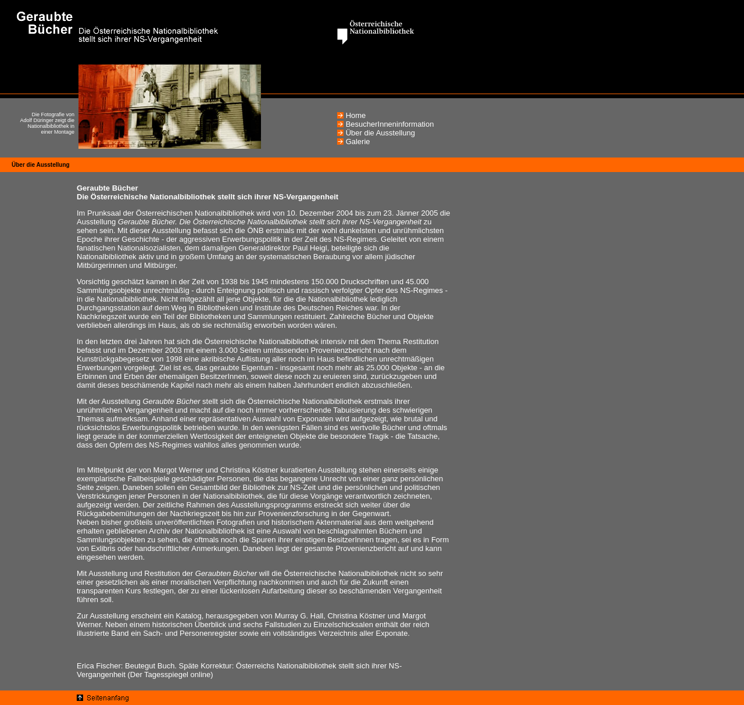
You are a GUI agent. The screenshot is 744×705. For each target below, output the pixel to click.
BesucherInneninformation (390, 124)
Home (356, 115)
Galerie (358, 141)
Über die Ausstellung (380, 132)
